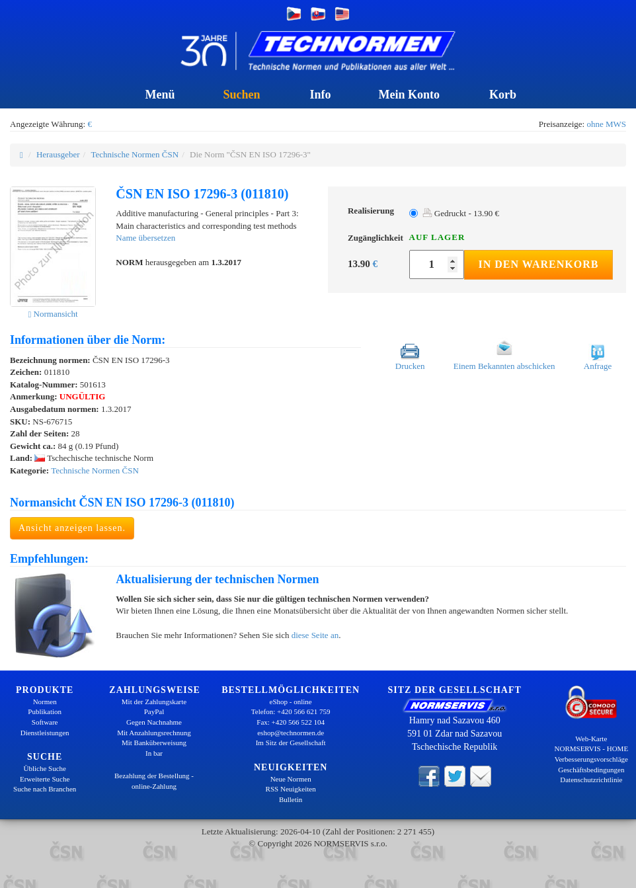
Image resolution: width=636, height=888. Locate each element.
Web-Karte (591, 739)
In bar (154, 753)
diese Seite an (315, 635)
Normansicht (53, 314)
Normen (45, 702)
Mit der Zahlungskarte (154, 702)
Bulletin (290, 799)
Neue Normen (290, 779)
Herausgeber (58, 154)
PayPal (154, 711)
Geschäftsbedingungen (591, 770)
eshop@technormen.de (290, 733)
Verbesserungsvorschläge (591, 759)
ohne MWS (606, 124)
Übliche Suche (44, 768)
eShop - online (291, 702)
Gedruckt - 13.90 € (460, 213)
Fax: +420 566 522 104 (291, 722)
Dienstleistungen (44, 733)
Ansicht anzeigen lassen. (72, 528)
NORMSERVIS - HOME (592, 748)
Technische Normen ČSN (135, 154)
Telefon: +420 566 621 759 (291, 711)
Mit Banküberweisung (154, 743)
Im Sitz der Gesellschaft (291, 743)
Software (45, 722)
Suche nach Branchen (44, 789)
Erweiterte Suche (44, 779)
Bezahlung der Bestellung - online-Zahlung (154, 781)
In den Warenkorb (538, 264)
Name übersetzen (145, 238)
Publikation (44, 711)
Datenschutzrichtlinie (591, 780)
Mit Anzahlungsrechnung (154, 733)
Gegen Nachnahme (154, 722)
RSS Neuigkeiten (291, 789)
